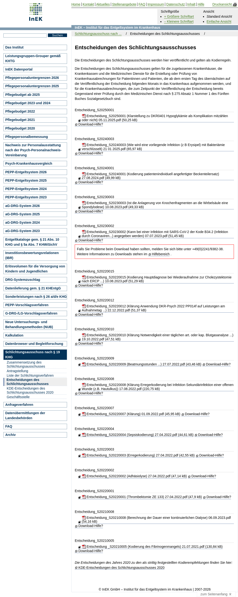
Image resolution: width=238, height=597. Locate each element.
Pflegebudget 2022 (20, 111)
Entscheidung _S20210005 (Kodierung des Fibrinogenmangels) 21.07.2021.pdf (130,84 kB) (152, 546)
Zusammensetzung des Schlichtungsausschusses (26, 364)
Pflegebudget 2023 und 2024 (27, 103)
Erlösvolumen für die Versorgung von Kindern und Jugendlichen (35, 268)
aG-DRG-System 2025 (22, 214)
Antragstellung (17, 371)
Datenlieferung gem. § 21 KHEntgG (33, 288)
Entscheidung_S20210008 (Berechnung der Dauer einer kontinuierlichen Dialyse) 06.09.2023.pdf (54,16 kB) (156, 520)
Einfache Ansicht (219, 21)
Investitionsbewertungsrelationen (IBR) (32, 255)
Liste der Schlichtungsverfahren (30, 375)
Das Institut (14, 47)
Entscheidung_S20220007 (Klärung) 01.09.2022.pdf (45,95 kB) (131, 414)
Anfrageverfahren (19, 405)
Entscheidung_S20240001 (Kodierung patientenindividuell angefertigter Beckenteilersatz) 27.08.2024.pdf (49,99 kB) (150, 176)
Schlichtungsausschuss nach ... (98, 34)
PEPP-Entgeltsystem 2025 (26, 180)
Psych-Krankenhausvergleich (28, 163)
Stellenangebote (124, 4)
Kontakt (88, 4)
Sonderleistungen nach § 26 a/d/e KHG (36, 296)
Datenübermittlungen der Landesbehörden (25, 415)
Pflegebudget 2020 (20, 128)
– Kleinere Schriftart (178, 21)
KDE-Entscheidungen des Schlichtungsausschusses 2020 (122, 568)
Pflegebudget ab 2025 (22, 95)
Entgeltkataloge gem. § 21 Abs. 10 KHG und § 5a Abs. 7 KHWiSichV (32, 242)
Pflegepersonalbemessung (26, 137)
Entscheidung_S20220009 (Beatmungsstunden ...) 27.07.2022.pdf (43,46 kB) (141, 364)
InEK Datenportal (19, 69)
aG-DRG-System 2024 (22, 222)
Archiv (10, 435)
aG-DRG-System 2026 (22, 206)
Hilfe (201, 4)
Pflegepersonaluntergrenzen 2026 (32, 78)
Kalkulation (14, 335)
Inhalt (191, 4)
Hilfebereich (161, 254)
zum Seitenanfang (216, 594)
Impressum (155, 4)
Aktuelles (103, 4)
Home (75, 4)
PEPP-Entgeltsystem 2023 (26, 197)
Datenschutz (175, 4)
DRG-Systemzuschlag (22, 280)
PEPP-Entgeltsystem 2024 (26, 189)
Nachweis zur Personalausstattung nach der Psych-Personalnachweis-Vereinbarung (33, 150)
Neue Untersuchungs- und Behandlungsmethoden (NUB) (29, 324)
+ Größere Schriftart (179, 16)
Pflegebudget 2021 (20, 120)
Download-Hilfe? (91, 124)
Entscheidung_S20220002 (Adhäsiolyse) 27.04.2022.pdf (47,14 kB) (134, 476)
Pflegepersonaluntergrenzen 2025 (32, 86)
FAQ (8, 426)
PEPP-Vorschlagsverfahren (26, 305)
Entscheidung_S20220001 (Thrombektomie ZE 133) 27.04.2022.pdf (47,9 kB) (142, 497)
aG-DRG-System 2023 (22, 231)
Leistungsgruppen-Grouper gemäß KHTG (33, 58)
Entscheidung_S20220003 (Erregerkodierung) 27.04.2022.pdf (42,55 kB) (138, 455)
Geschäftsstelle (18, 397)
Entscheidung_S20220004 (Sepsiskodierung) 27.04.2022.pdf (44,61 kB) (138, 435)
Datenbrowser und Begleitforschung (34, 344)
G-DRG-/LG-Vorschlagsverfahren (31, 313)
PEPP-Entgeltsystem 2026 (26, 172)
